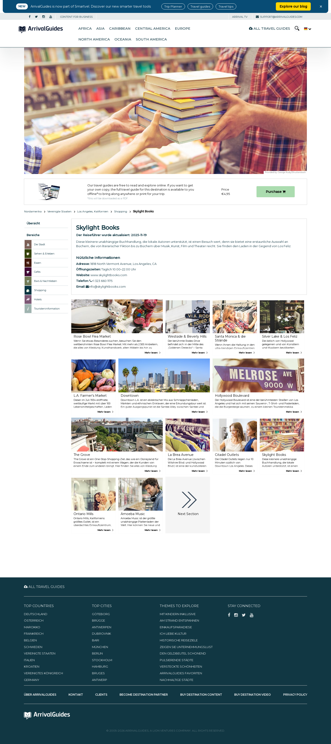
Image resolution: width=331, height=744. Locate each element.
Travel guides (200, 6)
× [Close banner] (321, 6)
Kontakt (75, 694)
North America (94, 39)
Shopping (120, 211)
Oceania (122, 39)
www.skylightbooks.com (109, 275)
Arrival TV (240, 16)
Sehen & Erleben (44, 253)
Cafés (37, 271)
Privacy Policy (295, 694)
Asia (100, 28)
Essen (37, 262)
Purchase (275, 192)
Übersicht (33, 223)
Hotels (38, 299)
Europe (182, 28)
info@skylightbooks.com (106, 286)
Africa (85, 28)
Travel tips (226, 6)
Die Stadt (39, 244)
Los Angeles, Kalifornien (92, 211)
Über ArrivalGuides (40, 694)
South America (151, 39)
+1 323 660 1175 (100, 281)
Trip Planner (173, 6)
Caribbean (120, 28)
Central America (152, 28)
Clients (101, 694)
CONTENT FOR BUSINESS (76, 16)
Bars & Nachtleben (45, 281)
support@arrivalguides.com (279, 16)
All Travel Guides (269, 28)
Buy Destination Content (201, 694)
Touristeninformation (47, 308)
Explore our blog (293, 6)
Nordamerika (33, 211)
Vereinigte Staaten (59, 211)
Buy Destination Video (252, 694)
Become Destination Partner (144, 694)
